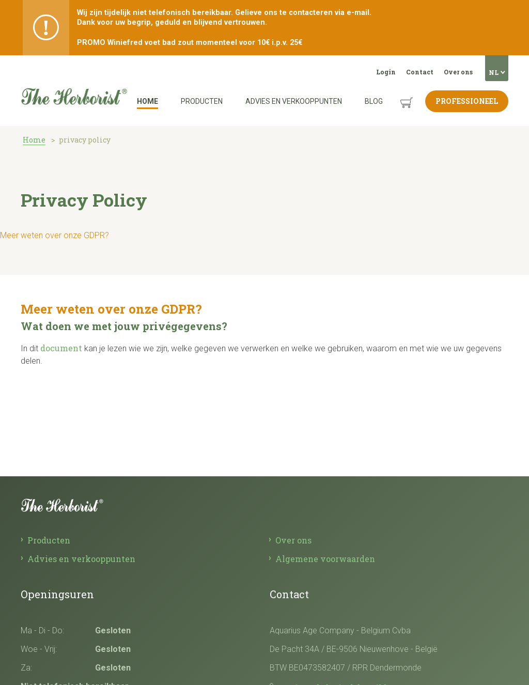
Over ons (458, 72)
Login (386, 72)
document (61, 348)
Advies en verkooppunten (293, 101)
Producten (202, 101)
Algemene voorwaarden (325, 558)
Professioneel (466, 101)
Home (147, 101)
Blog (374, 101)
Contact (419, 72)
